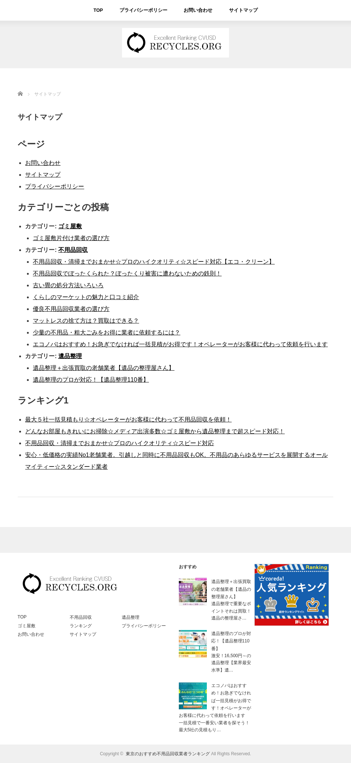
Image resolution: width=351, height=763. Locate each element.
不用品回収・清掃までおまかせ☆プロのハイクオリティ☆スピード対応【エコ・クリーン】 (154, 262)
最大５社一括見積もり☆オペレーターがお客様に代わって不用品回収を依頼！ (128, 419)
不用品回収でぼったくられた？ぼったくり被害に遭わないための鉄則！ (127, 273)
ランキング (81, 625)
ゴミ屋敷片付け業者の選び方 (71, 238)
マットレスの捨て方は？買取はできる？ (86, 321)
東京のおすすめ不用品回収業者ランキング (168, 753)
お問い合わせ (197, 10)
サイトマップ (240, 10)
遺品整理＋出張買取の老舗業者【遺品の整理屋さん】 (103, 368)
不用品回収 (73, 250)
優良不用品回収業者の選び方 (71, 309)
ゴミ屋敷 (70, 226)
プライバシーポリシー (145, 10)
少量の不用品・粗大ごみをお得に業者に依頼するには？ (106, 332)
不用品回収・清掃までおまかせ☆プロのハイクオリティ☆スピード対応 (119, 443)
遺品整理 (70, 356)
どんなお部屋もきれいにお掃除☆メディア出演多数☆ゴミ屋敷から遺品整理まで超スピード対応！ (155, 431)
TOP (102, 10)
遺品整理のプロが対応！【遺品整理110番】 (91, 380)
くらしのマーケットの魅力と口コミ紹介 (86, 297)
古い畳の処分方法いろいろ (68, 285)
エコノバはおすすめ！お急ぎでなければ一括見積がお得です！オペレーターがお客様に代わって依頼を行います (180, 344)
